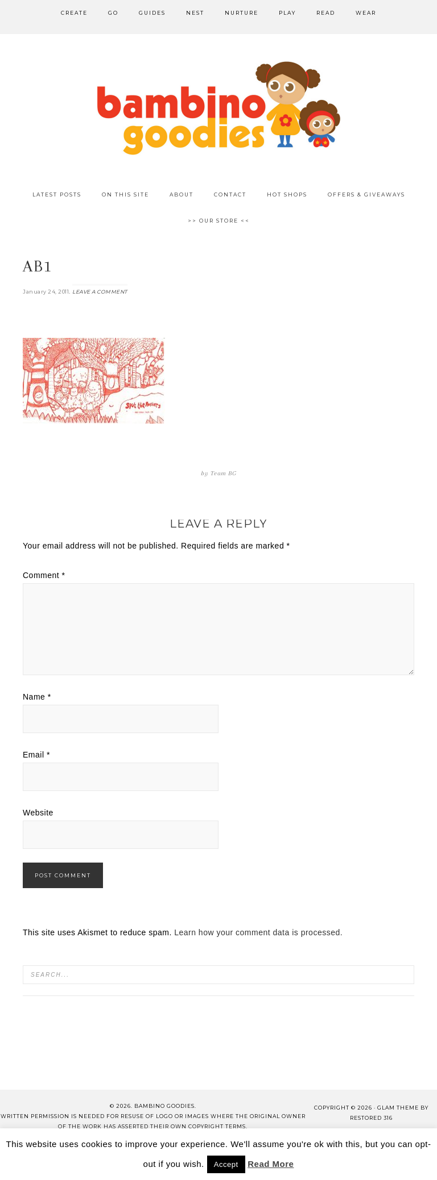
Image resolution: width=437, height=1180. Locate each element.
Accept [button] (226, 1164)
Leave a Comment (99, 291)
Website (38, 812)
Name (37, 696)
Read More (271, 1164)
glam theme (398, 1107)
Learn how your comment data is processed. (258, 932)
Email (36, 754)
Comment (44, 575)
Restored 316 (371, 1118)
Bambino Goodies (218, 108)
